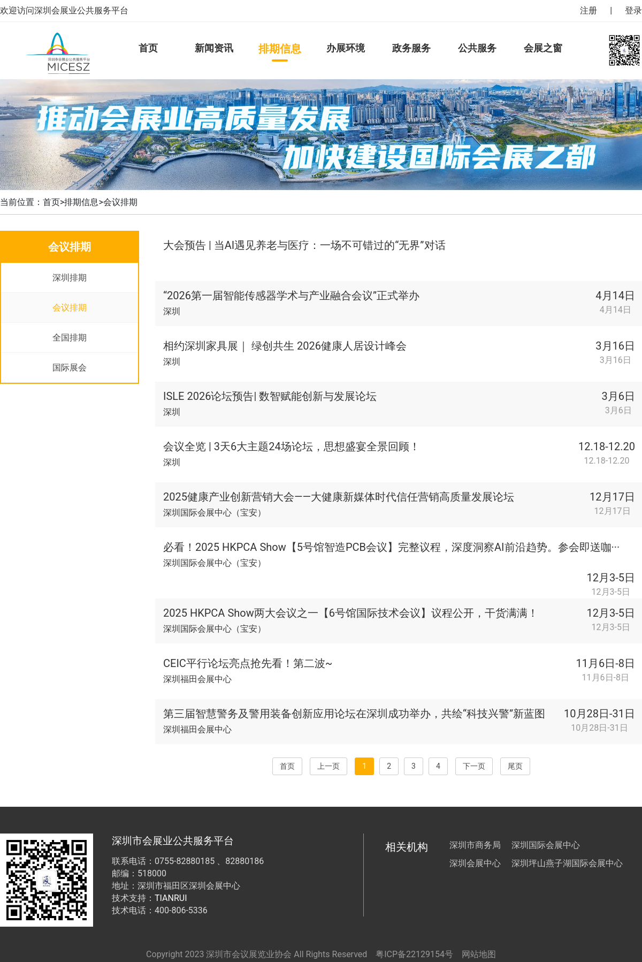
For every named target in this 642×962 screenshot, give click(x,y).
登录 (633, 10)
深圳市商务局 (475, 845)
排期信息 (279, 48)
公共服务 (477, 48)
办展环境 (345, 48)
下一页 (474, 766)
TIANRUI (171, 898)
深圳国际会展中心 (545, 845)
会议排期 (120, 202)
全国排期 (69, 337)
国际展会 (69, 367)
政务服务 (411, 48)
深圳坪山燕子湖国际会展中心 (567, 863)
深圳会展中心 (475, 863)
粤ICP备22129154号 (414, 954)
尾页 (515, 766)
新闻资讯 (214, 48)
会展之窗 (543, 48)
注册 (588, 10)
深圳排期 (69, 277)
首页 (148, 48)
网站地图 (479, 954)
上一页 (328, 766)
